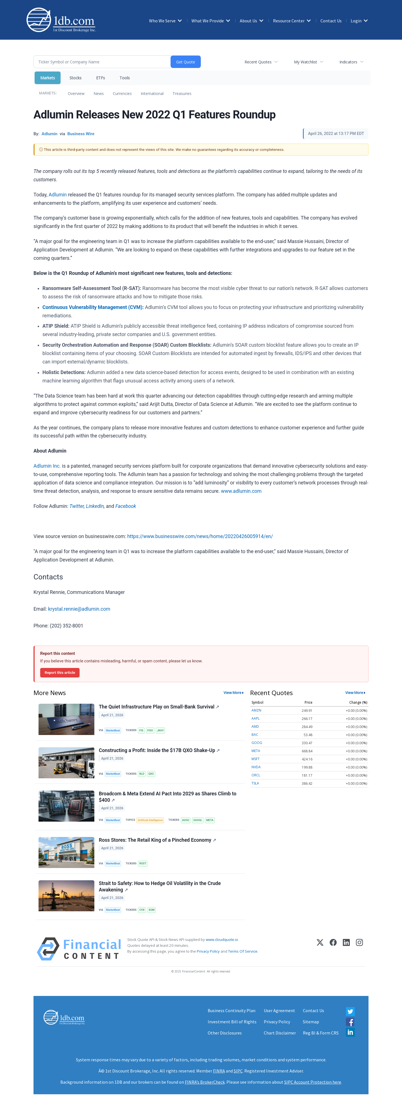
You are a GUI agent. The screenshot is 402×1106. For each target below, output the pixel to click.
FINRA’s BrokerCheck (205, 1082)
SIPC (238, 1071)
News (99, 93)
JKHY (160, 730)
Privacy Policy (208, 951)
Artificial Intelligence (150, 820)
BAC (255, 734)
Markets (47, 77)
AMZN (256, 710)
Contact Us (331, 20)
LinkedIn (95, 506)
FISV (150, 730)
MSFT (256, 759)
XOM (152, 909)
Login (356, 20)
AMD (255, 726)
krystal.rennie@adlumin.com (79, 609)
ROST (142, 863)
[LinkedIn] (346, 949)
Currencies (122, 93)
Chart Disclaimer (280, 1033)
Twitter (77, 506)
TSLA (255, 783)
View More (232, 692)
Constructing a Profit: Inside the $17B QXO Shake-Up (159, 750)
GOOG (257, 742)
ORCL (256, 775)
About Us (248, 20)
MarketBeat (113, 730)
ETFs (100, 77)
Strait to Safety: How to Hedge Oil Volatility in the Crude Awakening (160, 887)
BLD (141, 773)
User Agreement (279, 1010)
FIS (141, 730)
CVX (142, 909)
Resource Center (289, 20)
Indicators (348, 62)
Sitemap (311, 1021)
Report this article (60, 672)
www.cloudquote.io (222, 939)
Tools (124, 77)
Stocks (76, 77)
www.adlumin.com (241, 491)
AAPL (256, 718)
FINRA (219, 1071)
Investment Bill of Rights (232, 1021)
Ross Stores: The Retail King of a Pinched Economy (157, 840)
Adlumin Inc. (47, 466)
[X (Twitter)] (320, 949)
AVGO (185, 820)
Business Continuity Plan (231, 1010)
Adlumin (58, 195)
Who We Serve (162, 20)
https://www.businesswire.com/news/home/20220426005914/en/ (200, 536)
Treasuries (182, 93)
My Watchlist (305, 62)
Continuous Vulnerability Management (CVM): (93, 307)
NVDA (256, 767)
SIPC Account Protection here (312, 1082)
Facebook (125, 506)
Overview (76, 93)
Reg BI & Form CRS (321, 1033)
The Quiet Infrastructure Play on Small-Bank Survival (159, 707)
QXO (151, 773)
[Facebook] (333, 949)
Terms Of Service (242, 951)
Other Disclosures (225, 1033)
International (152, 93)
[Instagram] (359, 949)
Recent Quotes (258, 62)
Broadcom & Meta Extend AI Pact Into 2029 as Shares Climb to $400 (167, 797)
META (210, 820)
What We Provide (208, 20)
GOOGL (197, 820)
